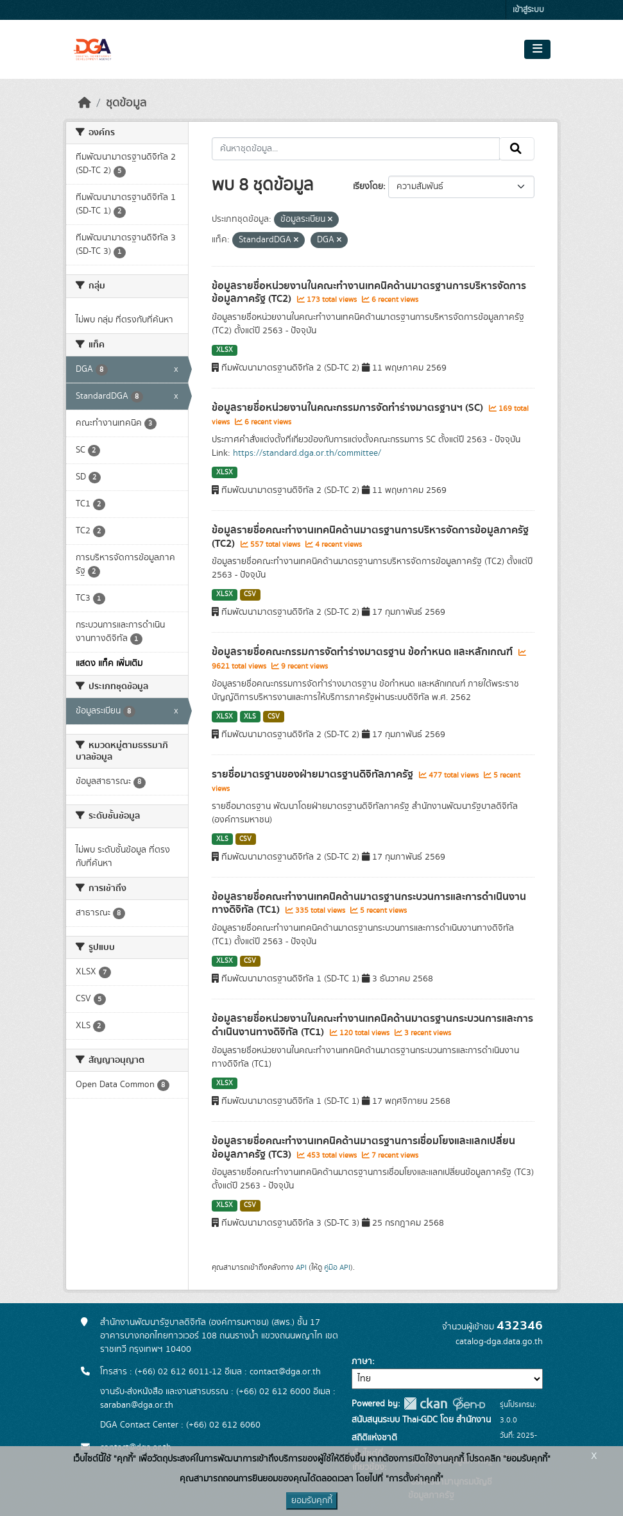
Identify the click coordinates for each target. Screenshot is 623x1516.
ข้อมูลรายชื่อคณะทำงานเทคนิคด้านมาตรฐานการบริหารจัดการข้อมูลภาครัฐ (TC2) (370, 537)
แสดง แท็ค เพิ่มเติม (109, 663)
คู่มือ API (337, 1267)
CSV (250, 594)
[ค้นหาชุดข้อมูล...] (356, 148)
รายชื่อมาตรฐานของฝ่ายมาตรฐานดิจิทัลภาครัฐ (314, 774)
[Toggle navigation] (537, 49)
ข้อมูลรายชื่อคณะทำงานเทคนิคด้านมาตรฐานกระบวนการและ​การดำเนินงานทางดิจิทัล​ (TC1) (369, 903)
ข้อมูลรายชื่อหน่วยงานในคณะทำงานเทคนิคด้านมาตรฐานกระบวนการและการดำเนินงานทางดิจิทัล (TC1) (372, 1025)
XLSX (224, 350)
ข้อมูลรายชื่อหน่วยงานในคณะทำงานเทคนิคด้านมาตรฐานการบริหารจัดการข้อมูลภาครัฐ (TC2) (369, 293)
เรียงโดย (368, 186)
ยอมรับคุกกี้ (311, 1500)
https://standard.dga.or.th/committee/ (307, 453)
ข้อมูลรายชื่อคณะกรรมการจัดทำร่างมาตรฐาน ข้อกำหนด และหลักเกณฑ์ (363, 652)
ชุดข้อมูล (126, 103)
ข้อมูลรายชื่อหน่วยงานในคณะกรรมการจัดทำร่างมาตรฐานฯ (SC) (349, 407)
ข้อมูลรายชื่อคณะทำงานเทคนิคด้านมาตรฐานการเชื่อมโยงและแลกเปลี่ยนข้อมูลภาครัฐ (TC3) (363, 1148)
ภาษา (362, 1361)
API (301, 1267)
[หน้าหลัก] (84, 103)
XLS (250, 717)
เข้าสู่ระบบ (528, 10)
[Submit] (516, 148)
